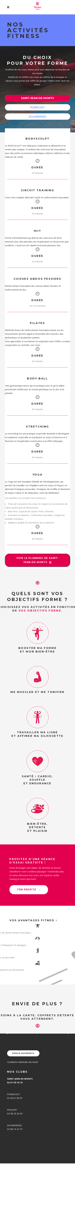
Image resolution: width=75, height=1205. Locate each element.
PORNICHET (13, 1135)
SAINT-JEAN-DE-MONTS (20, 1120)
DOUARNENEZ (14, 1166)
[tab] (37, 98)
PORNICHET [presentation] (37, 107)
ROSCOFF (12, 1151)
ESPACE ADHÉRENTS (23, 1095)
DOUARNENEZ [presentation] (37, 116)
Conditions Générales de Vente (22, 1103)
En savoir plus (11, 1067)
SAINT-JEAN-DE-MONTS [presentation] (37, 98)
